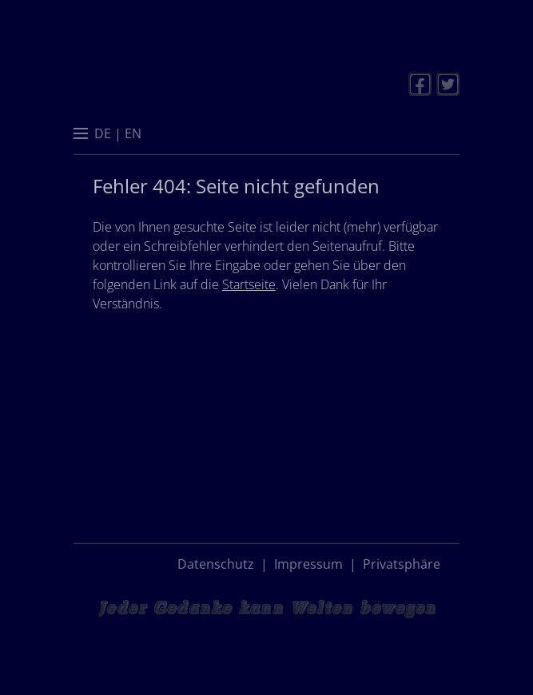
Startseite (249, 284)
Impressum (308, 564)
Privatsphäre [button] (401, 564)
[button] (81, 135)
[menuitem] (102, 133)
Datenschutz (215, 564)
